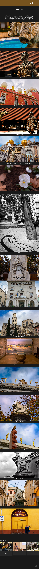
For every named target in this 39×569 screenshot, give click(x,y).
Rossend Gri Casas (20, 2)
